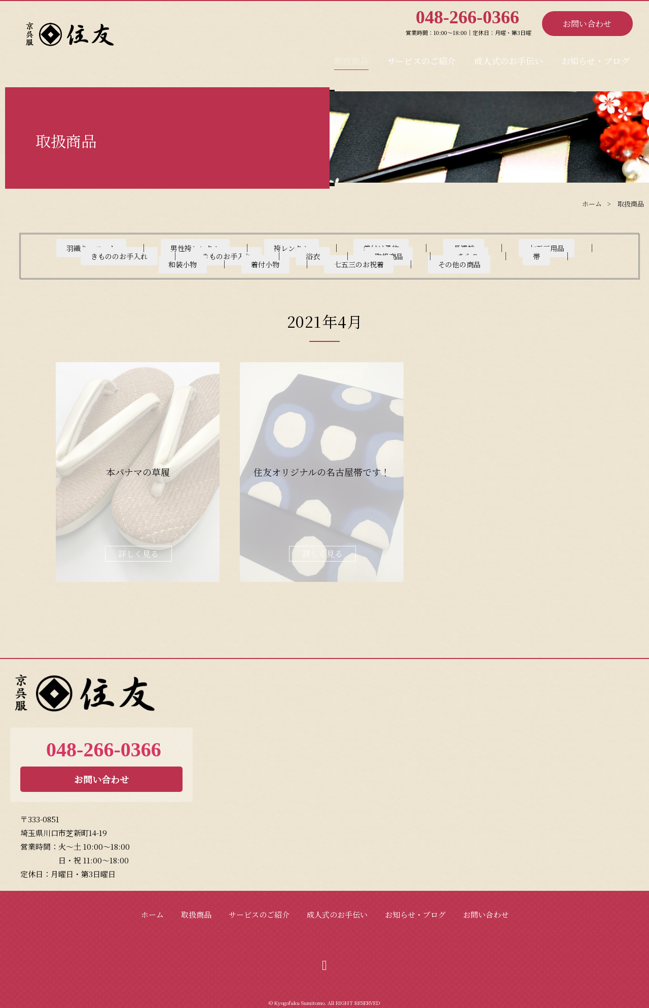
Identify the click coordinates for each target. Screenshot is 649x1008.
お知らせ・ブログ (596, 57)
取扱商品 (354, 57)
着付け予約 (327, 248)
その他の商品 (568, 256)
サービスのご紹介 (423, 57)
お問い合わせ (587, 23)
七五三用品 (448, 248)
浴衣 (150, 256)
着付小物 (414, 256)
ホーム (152, 906)
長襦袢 (388, 248)
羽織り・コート (96, 248)
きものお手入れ (85, 256)
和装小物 (353, 256)
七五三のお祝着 (486, 256)
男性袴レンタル (182, 248)
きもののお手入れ (529, 248)
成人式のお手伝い (510, 57)
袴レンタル (258, 248)
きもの (259, 256)
